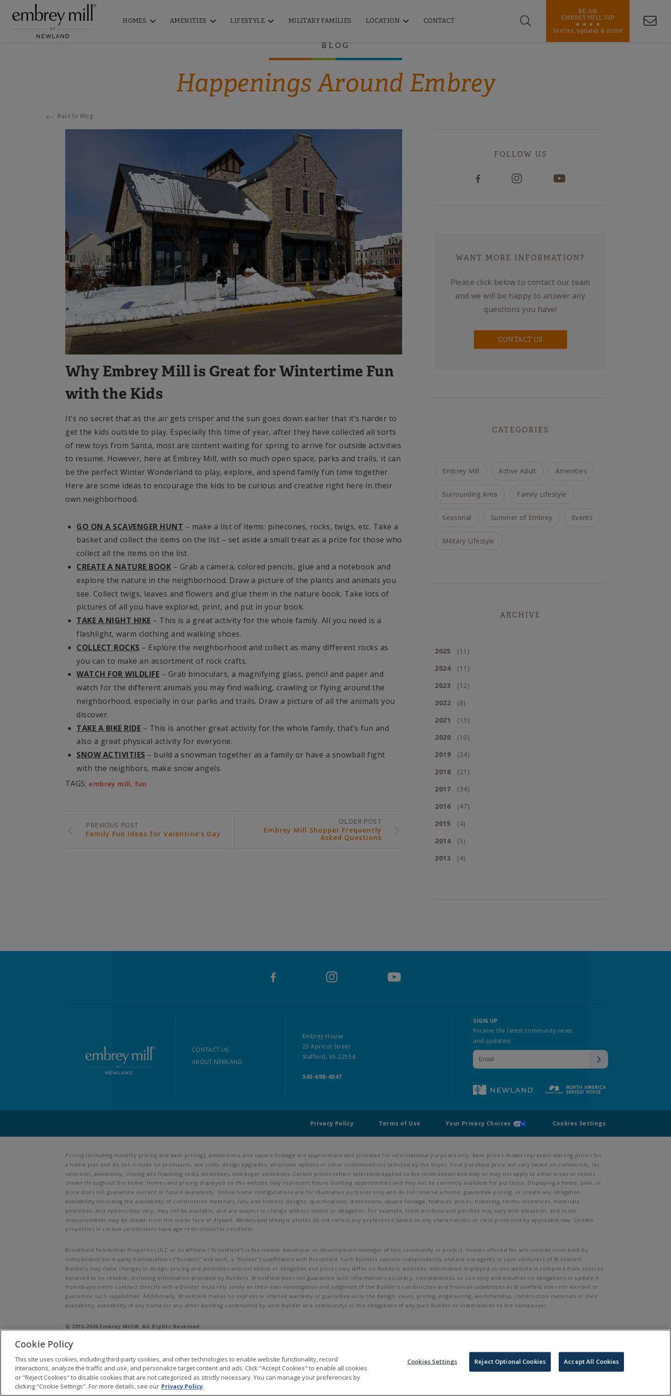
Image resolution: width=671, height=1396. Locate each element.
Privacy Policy (182, 1388)
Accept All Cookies (591, 1363)
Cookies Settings (432, 1363)
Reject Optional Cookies (510, 1363)
